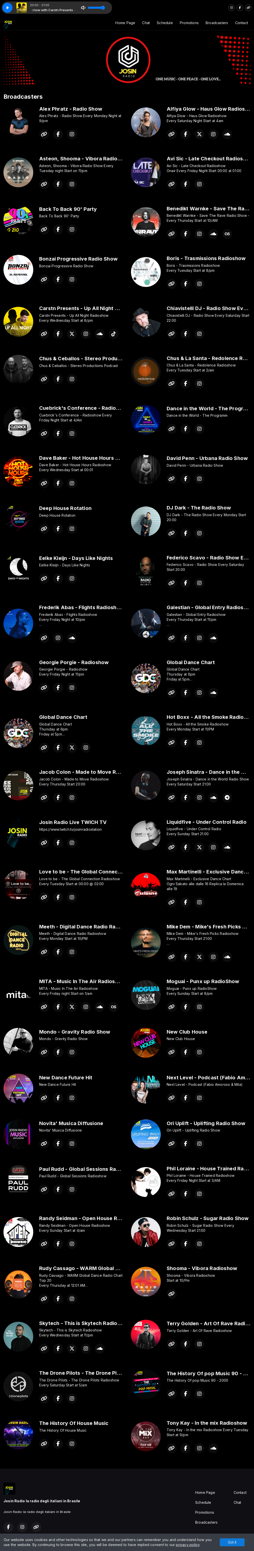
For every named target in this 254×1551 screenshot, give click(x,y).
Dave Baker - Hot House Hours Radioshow (91, 458)
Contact (241, 23)
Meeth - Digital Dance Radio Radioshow (88, 927)
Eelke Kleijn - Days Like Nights (76, 558)
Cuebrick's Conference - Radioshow (84, 408)
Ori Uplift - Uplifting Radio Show (206, 1123)
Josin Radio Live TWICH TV (73, 822)
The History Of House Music (73, 1423)
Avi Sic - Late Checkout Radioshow (210, 159)
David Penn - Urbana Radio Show (207, 458)
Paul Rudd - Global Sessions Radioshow (88, 1169)
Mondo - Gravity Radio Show (74, 1032)
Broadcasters (217, 23)
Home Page (125, 23)
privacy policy (187, 1545)
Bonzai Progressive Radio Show (78, 259)
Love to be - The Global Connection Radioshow (97, 872)
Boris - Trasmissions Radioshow (206, 258)
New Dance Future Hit (65, 1078)
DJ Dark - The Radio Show (199, 508)
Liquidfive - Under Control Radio (207, 822)
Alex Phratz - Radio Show (70, 109)
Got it (232, 1542)
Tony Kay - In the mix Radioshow (207, 1423)
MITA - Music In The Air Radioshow (82, 981)
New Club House (187, 1032)
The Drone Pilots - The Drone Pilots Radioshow (97, 1373)
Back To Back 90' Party (68, 209)
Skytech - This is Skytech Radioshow (84, 1323)
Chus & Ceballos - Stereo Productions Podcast (97, 359)
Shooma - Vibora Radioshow (202, 1268)
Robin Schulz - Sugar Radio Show (208, 1218)
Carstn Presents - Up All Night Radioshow (90, 308)
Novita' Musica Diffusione (71, 1123)
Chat (146, 23)
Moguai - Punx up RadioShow (203, 981)
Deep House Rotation (65, 508)
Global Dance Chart (191, 662)
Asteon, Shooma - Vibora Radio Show (85, 159)
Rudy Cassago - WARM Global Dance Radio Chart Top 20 (109, 1268)
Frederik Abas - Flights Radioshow (81, 607)
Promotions (189, 23)
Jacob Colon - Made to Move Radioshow (89, 772)
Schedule (165, 23)
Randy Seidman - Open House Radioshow (90, 1218)
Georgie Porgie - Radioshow (74, 662)
